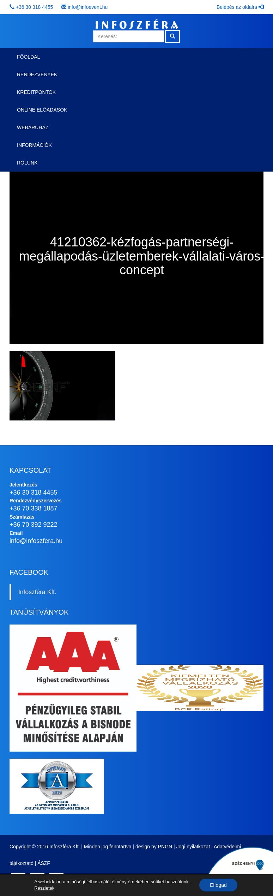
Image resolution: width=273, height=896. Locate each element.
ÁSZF (43, 863)
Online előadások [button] (42, 110)
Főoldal (28, 57)
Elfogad (218, 885)
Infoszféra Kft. (37, 592)
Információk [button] (34, 145)
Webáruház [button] (32, 127)
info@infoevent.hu (88, 7)
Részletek (44, 888)
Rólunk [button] (27, 163)
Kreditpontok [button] (36, 92)
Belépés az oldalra (240, 7)
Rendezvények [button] (37, 74)
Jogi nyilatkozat (193, 846)
